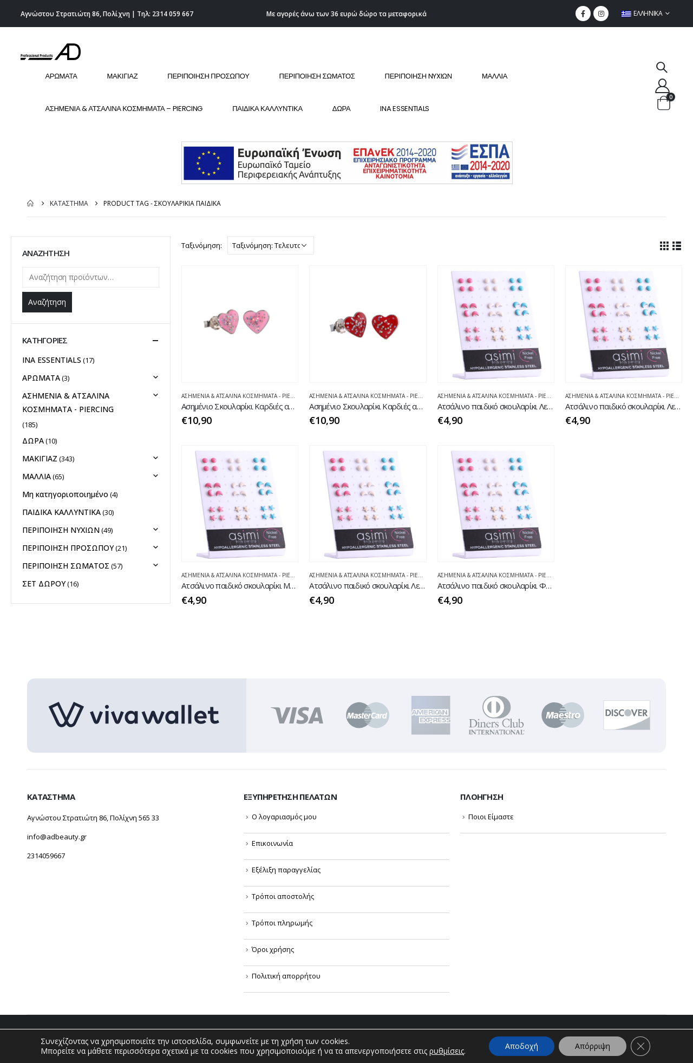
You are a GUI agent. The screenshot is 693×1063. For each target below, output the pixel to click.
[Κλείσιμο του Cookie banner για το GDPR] (640, 1046)
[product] (240, 324)
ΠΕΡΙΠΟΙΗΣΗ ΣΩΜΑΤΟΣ (317, 76)
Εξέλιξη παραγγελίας (286, 870)
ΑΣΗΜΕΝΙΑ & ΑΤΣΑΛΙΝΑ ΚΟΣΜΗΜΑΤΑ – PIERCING (123, 108)
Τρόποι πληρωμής (282, 923)
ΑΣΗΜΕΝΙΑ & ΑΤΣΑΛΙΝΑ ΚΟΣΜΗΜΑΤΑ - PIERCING (244, 396)
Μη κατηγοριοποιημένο (65, 494)
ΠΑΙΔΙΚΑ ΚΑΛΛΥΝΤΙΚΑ (267, 108)
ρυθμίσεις (446, 1051)
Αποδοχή (521, 1046)
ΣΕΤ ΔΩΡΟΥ (44, 583)
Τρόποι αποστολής (283, 896)
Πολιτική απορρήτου (286, 976)
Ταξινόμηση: (201, 245)
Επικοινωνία (272, 843)
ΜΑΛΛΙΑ (494, 76)
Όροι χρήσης (273, 949)
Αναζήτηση (47, 302)
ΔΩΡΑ (341, 108)
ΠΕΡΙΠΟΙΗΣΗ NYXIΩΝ (418, 76)
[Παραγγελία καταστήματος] (270, 245)
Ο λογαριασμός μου (284, 816)
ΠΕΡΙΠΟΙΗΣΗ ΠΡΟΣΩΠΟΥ (208, 76)
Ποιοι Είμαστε (491, 816)
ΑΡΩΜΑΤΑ (61, 76)
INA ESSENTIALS (404, 108)
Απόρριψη (592, 1046)
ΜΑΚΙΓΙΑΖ (122, 76)
